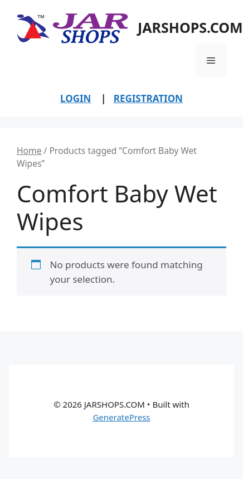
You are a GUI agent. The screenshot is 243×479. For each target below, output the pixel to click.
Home (29, 150)
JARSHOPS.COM (190, 27)
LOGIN (75, 98)
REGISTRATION (148, 98)
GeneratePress (121, 417)
